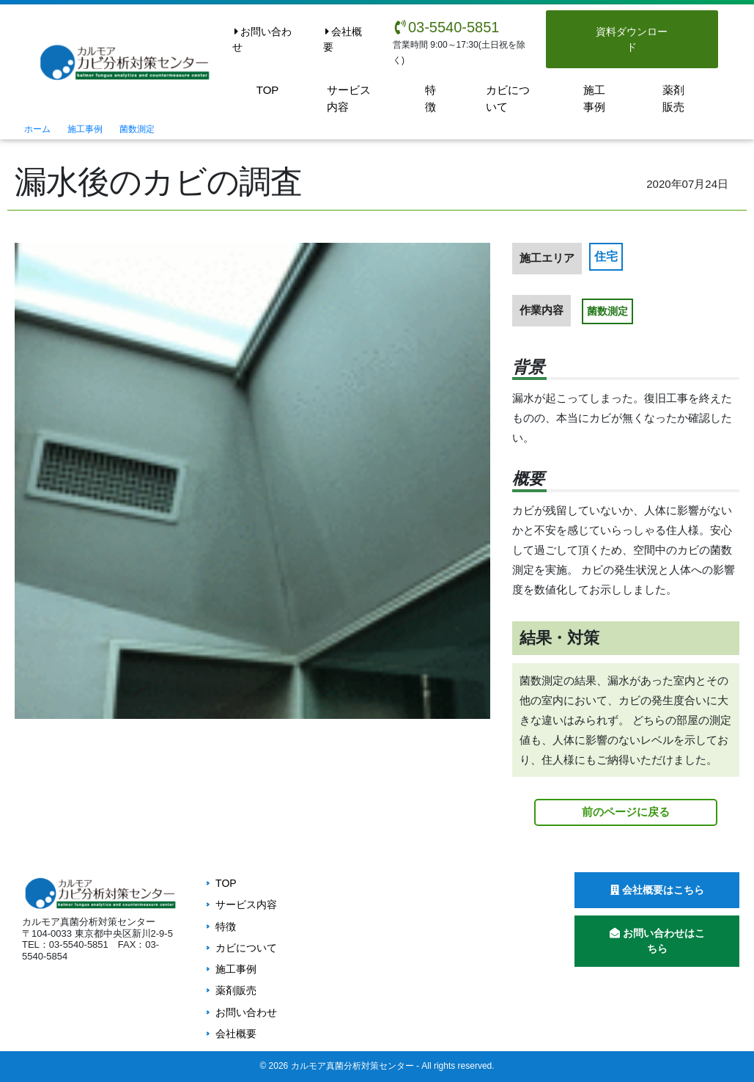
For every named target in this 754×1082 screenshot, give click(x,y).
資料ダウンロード (632, 39)
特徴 (430, 98)
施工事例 (594, 98)
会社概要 (342, 39)
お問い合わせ (262, 39)
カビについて (508, 98)
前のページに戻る (626, 811)
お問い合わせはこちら (657, 940)
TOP (267, 90)
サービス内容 (246, 904)
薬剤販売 (673, 98)
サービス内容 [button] (349, 98)
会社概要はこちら (657, 890)
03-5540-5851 (446, 27)
